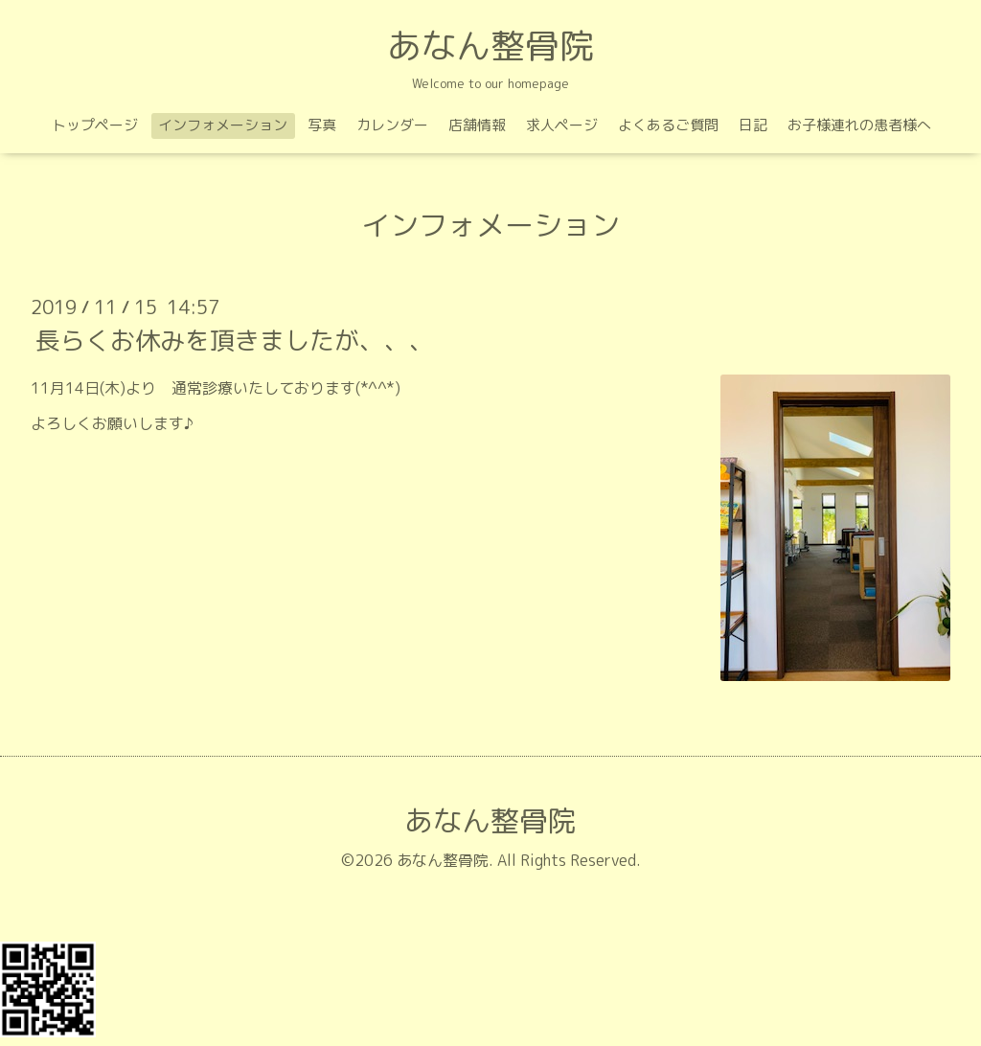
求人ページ (562, 125)
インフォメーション (222, 125)
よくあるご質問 (668, 125)
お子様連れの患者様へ (859, 125)
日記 (753, 125)
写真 (322, 125)
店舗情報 (477, 125)
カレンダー (392, 125)
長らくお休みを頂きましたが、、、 (234, 340)
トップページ (95, 125)
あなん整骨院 (490, 45)
